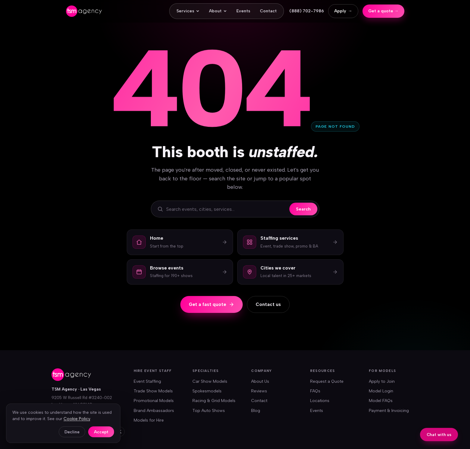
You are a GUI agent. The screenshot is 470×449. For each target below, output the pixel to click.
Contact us (268, 304)
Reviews (259, 391)
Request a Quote (327, 381)
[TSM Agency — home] (84, 11)
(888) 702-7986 (306, 11)
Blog (255, 410)
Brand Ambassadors (154, 410)
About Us (260, 381)
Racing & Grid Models (213, 400)
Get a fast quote (211, 304)
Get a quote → (383, 11)
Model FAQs (381, 400)
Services (187, 11)
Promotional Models (154, 400)
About (218, 11)
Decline (71, 431)
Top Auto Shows (208, 410)
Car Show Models (209, 381)
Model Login (381, 391)
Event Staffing (147, 381)
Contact (268, 11)
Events (243, 11)
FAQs (315, 391)
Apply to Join (382, 381)
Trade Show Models (153, 391)
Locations (319, 400)
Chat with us (439, 434)
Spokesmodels (207, 391)
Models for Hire (149, 420)
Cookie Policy (77, 418)
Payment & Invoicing (389, 410)
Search (303, 209)
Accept (101, 431)
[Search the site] (226, 209)
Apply (343, 11)
